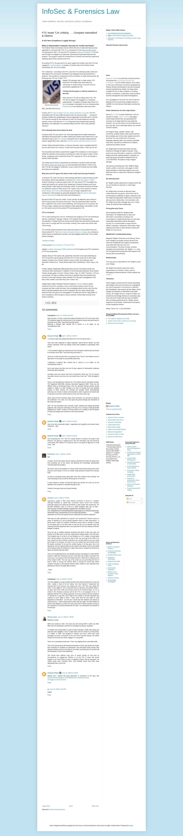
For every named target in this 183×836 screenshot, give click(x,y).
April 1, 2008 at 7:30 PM (63, 454)
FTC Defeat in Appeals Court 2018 (118, 318)
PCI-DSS (65, 121)
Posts (129, 499)
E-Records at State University (133, 471)
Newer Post (46, 806)
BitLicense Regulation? (115, 432)
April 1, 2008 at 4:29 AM (69, 336)
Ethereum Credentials (114, 422)
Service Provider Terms (115, 437)
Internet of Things (113, 578)
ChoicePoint (67, 106)
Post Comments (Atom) (57, 809)
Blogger (130, 825)
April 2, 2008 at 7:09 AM (62, 498)
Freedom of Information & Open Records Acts (133, 480)
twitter (121, 117)
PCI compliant (62, 139)
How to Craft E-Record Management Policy (133, 448)
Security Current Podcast (115, 323)
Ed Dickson (51, 454)
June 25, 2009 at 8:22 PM (58, 689)
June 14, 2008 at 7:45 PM (66, 617)
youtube (126, 117)
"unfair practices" (56, 65)
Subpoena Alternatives (111, 558)
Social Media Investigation (112, 581)
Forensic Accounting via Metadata (114, 551)
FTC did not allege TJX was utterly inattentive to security (69, 113)
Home (71, 806)
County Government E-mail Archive (133, 463)
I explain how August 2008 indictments (61, 249)
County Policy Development (131, 459)
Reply (49, 329)
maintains (79, 284)
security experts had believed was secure (82, 141)
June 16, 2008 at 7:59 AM (70, 673)
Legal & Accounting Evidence (117, 429)
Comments (131, 502)
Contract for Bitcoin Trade (116, 434)
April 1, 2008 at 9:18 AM (69, 421)
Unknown (51, 498)
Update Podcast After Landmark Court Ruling (122, 321)
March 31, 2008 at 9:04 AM (64, 315)
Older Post (95, 806)
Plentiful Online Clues (114, 555)
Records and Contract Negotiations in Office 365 (134, 454)
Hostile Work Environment (131, 475)
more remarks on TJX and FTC (62, 245)
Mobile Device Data (114, 561)
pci (48, 689)
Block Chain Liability (114, 427)
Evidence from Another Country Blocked (113, 573)
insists (135, 249)
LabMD (108, 275)
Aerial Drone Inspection (112, 568)
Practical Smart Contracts (116, 417)
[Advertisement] (70, 767)
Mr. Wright (115, 114)
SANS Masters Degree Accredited (122, 35)
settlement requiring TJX (85, 52)
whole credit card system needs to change (72, 232)
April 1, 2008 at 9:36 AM (69, 436)
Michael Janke (52, 617)
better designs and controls (51, 191)
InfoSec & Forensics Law (80, 11)
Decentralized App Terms (115, 420)
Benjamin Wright (48, 241)
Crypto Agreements (114, 425)
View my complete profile (114, 409)
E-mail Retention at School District (133, 467)
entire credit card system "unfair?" (83, 180)
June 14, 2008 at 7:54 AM (64, 579)
